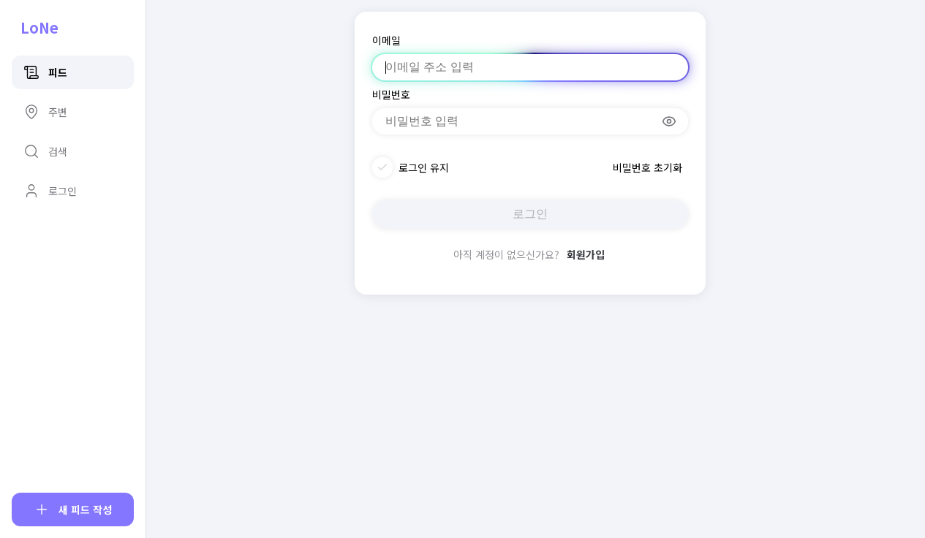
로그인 (530, 214)
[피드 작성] (73, 509)
